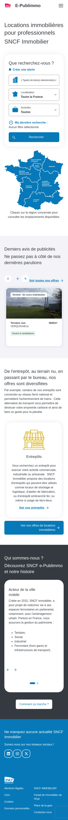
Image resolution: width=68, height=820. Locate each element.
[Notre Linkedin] (8, 754)
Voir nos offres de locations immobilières (37, 527)
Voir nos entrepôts (31, 507)
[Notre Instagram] (17, 754)
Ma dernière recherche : (31, 122)
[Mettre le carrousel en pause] (8, 278)
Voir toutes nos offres (44, 280)
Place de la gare (43, 805)
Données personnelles (17, 808)
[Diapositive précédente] (18, 278)
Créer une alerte (22, 69)
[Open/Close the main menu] (61, 5)
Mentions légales (13, 788)
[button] (34, 80)
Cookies (9, 801)
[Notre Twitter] (26, 754)
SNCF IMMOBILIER (45, 788)
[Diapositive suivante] (25, 278)
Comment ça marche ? (34, 704)
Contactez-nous (43, 812)
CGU (7, 795)
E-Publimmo (28, 5)
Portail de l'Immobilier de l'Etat (48, 797)
